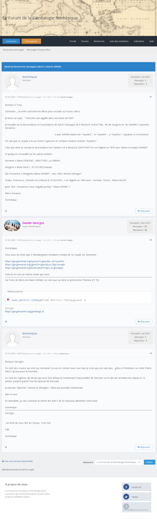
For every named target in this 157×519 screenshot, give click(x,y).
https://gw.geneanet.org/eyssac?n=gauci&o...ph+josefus (34, 261)
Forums (85, 41)
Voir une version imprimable (19, 461)
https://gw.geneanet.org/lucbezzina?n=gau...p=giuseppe (34, 267)
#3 (151, 353)
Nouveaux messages (13, 49)
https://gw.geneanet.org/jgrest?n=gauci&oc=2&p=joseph (35, 264)
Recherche (99, 41)
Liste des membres (119, 41)
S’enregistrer (31, 41)
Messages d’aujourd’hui (39, 49)
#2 (151, 240)
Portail (73, 41)
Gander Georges (66, 97)
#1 (151, 96)
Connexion (11, 41)
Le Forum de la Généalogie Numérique (40, 18)
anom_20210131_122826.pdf (27, 300)
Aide (151, 41)
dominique (29, 77)
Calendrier (139, 41)
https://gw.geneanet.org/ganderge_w (24, 311)
